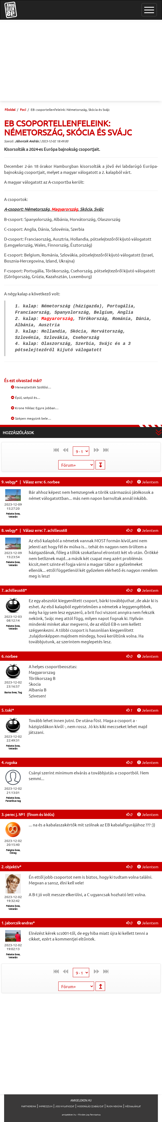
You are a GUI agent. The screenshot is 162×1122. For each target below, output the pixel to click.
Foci (23, 109)
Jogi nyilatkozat (64, 1106)
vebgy (10, 481)
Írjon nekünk (114, 1106)
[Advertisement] (81, 60)
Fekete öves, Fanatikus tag (13, 799)
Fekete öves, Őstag (13, 851)
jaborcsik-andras (19, 922)
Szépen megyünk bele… (31, 418)
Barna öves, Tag (13, 692)
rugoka (11, 762)
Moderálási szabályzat (90, 1106)
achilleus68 (15, 590)
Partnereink (28, 1106)
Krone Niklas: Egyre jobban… (35, 408)
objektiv (12, 866)
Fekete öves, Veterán (13, 515)
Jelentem (147, 481)
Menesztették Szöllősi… (31, 387)
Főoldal (10, 109)
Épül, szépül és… (25, 397)
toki (8, 710)
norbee (11, 656)
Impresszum (46, 1106)
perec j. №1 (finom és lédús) (29, 814)
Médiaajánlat (133, 1106)
